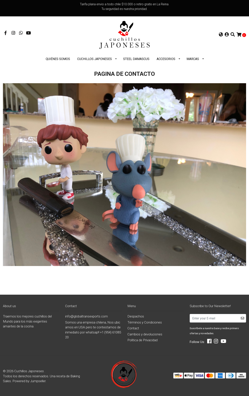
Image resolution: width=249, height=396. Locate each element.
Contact (133, 327)
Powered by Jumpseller (29, 380)
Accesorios (166, 58)
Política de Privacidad (142, 339)
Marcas (193, 58)
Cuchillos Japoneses (94, 58)
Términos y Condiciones (144, 321)
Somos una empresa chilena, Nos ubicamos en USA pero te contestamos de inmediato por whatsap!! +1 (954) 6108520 (93, 328)
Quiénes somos (58, 58)
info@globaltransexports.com (86, 315)
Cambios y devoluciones (144, 333)
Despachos (135, 315)
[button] (221, 34)
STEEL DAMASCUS (136, 58)
